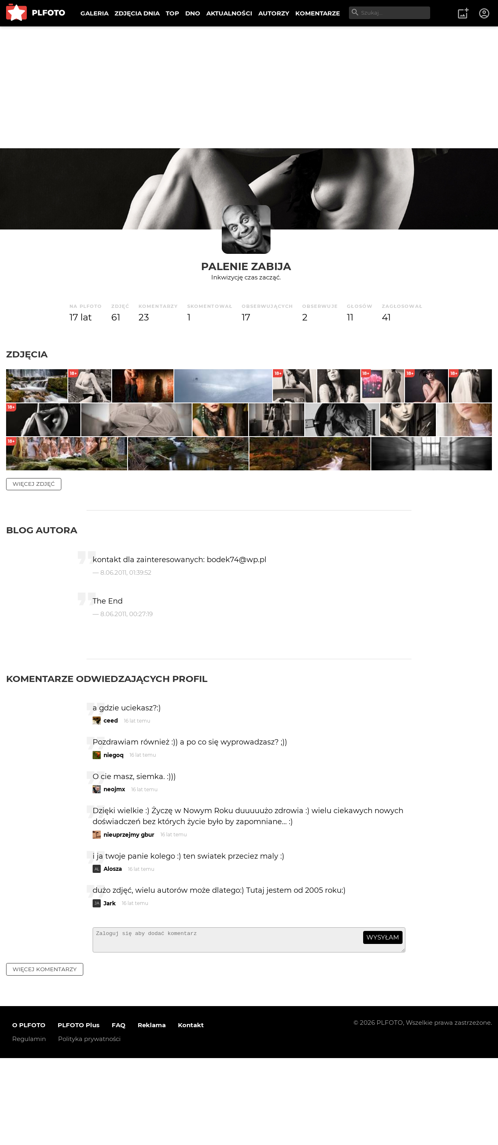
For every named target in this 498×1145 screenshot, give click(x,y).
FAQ (119, 1112)
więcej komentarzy (45, 1056)
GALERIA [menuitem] (94, 13)
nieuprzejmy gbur (129, 918)
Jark (110, 986)
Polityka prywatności (89, 1126)
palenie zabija (246, 266)
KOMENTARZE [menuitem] (317, 13)
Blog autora (41, 613)
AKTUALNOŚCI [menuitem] (229, 13)
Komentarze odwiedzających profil (107, 762)
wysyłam (382, 1020)
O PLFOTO (28, 1112)
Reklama (152, 1112)
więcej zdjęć (34, 567)
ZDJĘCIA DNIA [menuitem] (137, 13)
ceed (111, 804)
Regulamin (29, 1126)
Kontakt (191, 1112)
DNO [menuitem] (192, 13)
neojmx (114, 872)
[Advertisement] (249, 87)
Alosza (113, 952)
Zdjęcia (27, 354)
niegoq (113, 838)
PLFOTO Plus (79, 1112)
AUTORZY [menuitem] (273, 13)
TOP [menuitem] (172, 13)
